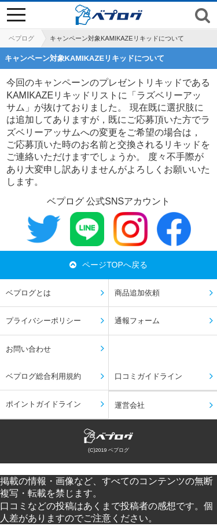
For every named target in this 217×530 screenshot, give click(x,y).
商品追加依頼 (137, 292)
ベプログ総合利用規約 (43, 376)
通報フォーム (137, 320)
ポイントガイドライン (43, 404)
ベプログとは (28, 292)
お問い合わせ (28, 349)
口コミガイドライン (148, 376)
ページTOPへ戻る (108, 264)
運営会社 (130, 405)
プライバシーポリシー (43, 320)
